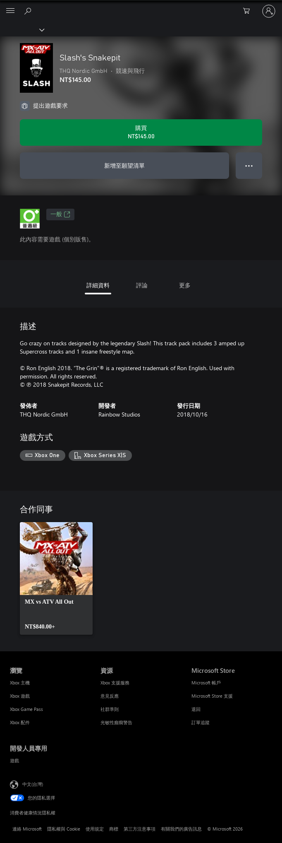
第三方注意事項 (139, 828)
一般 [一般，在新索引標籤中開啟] (60, 214)
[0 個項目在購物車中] (249, 11)
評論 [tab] (142, 285)
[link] (56, 578)
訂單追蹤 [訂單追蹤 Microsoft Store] (200, 722)
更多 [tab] (185, 285)
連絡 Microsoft (27, 828)
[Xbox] (21, 29)
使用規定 (95, 828)
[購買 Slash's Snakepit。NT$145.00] (141, 132)
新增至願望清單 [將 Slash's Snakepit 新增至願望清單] (124, 165)
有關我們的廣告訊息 (181, 828)
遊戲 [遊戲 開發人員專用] (14, 760)
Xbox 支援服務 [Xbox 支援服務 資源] (114, 682)
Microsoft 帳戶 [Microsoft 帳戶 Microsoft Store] (206, 682)
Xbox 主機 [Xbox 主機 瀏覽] (20, 682)
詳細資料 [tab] (98, 285)
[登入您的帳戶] (269, 11)
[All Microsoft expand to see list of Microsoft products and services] (10, 11)
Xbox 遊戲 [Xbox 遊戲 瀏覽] (20, 695)
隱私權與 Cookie (63, 828)
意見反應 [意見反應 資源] (109, 695)
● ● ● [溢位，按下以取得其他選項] (249, 165)
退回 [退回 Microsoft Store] (196, 709)
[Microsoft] (141, 6)
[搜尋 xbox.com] (29, 10)
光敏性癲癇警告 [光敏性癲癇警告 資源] (116, 722)
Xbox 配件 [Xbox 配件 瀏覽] (20, 722)
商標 (113, 828)
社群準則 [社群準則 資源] (109, 709)
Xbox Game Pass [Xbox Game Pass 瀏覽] (26, 709)
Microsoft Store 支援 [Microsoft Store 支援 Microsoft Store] (212, 695)
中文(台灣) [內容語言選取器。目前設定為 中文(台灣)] (32, 783)
